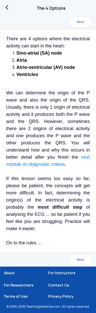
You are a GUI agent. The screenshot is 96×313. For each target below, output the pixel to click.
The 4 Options (51, 8)
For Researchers (19, 285)
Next (80, 22)
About (9, 272)
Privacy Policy (60, 296)
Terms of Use (16, 296)
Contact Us (58, 285)
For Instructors (62, 272)
